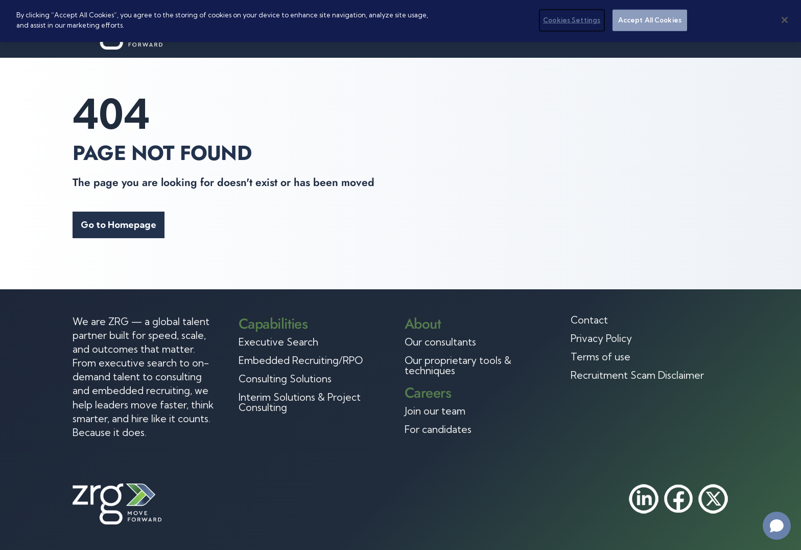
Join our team (435, 411)
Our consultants (440, 342)
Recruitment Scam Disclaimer (637, 375)
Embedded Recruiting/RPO (301, 360)
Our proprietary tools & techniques (458, 365)
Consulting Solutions (285, 379)
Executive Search (278, 342)
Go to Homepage (118, 225)
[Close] (784, 20)
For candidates (438, 429)
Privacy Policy (601, 338)
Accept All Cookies (649, 20)
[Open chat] (777, 526)
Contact (589, 320)
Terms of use (600, 357)
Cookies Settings (571, 20)
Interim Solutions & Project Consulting (300, 402)
